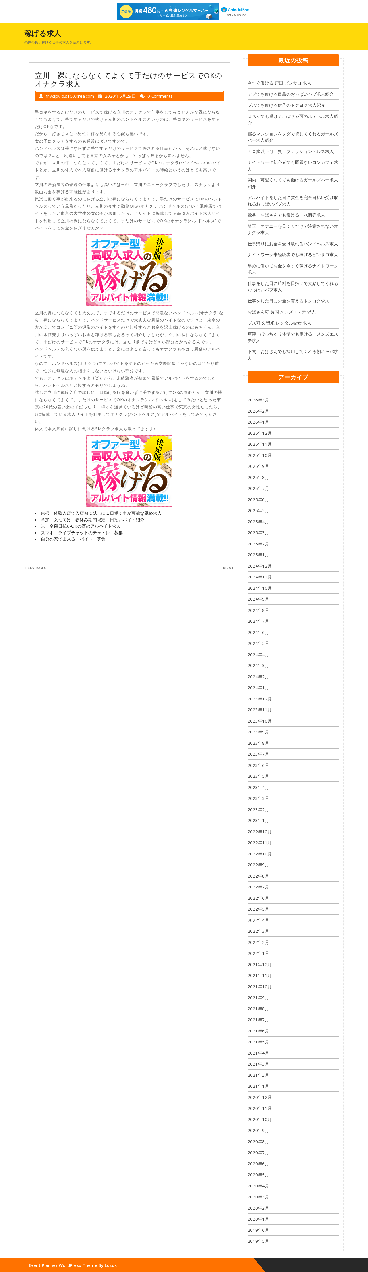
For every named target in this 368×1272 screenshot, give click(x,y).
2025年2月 (258, 544)
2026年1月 (258, 422)
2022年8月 (258, 876)
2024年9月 (258, 599)
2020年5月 (258, 1174)
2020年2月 (258, 1208)
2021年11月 (260, 975)
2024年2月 (258, 676)
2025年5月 (258, 510)
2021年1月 (258, 1086)
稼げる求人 (42, 33)
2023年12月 (260, 699)
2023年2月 (258, 809)
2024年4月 (258, 654)
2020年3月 (258, 1197)
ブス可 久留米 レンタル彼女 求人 (279, 323)
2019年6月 (258, 1230)
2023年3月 (258, 798)
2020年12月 (260, 1097)
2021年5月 (258, 1042)
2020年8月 (258, 1141)
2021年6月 (258, 1031)
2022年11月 (260, 842)
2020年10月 (260, 1119)
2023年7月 (258, 754)
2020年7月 (258, 1152)
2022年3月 (258, 931)
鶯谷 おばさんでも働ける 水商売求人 (286, 215)
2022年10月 (260, 854)
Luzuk (111, 1265)
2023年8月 (258, 743)
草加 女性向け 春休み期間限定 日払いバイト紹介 (92, 519)
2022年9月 (258, 864)
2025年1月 (258, 555)
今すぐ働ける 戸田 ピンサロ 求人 (279, 83)
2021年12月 (260, 964)
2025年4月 (258, 521)
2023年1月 (258, 820)
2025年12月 (260, 433)
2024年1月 (258, 687)
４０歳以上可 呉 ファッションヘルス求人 (291, 151)
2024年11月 (260, 577)
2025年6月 (258, 499)
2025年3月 (258, 532)
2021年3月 (258, 1064)
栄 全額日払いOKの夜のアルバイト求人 (80, 526)
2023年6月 (258, 765)
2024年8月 (258, 610)
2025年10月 (260, 455)
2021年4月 (258, 1053)
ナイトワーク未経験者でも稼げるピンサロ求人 (293, 254)
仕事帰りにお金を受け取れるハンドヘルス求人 (293, 243)
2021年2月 (258, 1075)
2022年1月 (258, 953)
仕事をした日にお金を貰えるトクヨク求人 (288, 301)
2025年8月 (258, 477)
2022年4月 (258, 920)
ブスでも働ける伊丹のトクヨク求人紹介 (286, 105)
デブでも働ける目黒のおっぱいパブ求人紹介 (291, 94)
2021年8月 (258, 1009)
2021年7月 (258, 1019)
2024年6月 (258, 632)
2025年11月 (260, 444)
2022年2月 (258, 942)
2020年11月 (260, 1108)
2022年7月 (258, 887)
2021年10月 (260, 986)
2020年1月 (258, 1219)
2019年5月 (258, 1241)
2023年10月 (260, 721)
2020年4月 (258, 1186)
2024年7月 (258, 621)
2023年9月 (258, 732)
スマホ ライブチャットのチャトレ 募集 (82, 532)
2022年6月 (258, 898)
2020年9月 (258, 1130)
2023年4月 (258, 787)
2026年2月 (258, 411)
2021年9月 (258, 997)
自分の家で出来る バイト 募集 (73, 539)
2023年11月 (260, 709)
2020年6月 (258, 1163)
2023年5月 (258, 776)
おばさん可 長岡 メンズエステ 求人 (282, 312)
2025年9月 (258, 466)
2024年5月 (258, 643)
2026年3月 (258, 400)
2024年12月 (260, 566)
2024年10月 (260, 588)
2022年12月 (260, 831)
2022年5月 (258, 909)
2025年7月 (258, 488)
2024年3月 (258, 665)
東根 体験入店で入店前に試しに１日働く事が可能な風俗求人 (101, 513)
